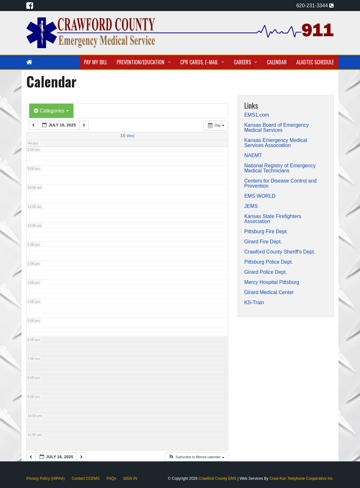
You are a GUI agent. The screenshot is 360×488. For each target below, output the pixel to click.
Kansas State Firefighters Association (272, 219)
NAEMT (253, 155)
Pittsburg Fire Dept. (266, 231)
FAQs (111, 478)
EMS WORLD (260, 196)
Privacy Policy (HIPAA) (45, 478)
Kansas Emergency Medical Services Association (275, 143)
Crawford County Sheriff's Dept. (279, 251)
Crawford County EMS (218, 478)
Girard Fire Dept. (263, 241)
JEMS (251, 206)
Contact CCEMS (86, 478)
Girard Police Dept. (265, 272)
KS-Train (254, 302)
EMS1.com (256, 115)
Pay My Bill (95, 62)
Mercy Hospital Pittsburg (271, 282)
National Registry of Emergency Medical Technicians (280, 168)
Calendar (277, 62)
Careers (242, 62)
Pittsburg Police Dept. (268, 262)
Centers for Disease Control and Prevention (280, 183)
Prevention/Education (140, 62)
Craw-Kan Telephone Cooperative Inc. (301, 478)
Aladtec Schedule (315, 62)
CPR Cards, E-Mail (199, 62)
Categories (51, 110)
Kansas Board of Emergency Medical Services (276, 128)
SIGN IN (130, 478)
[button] (196, 457)
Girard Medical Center (269, 292)
